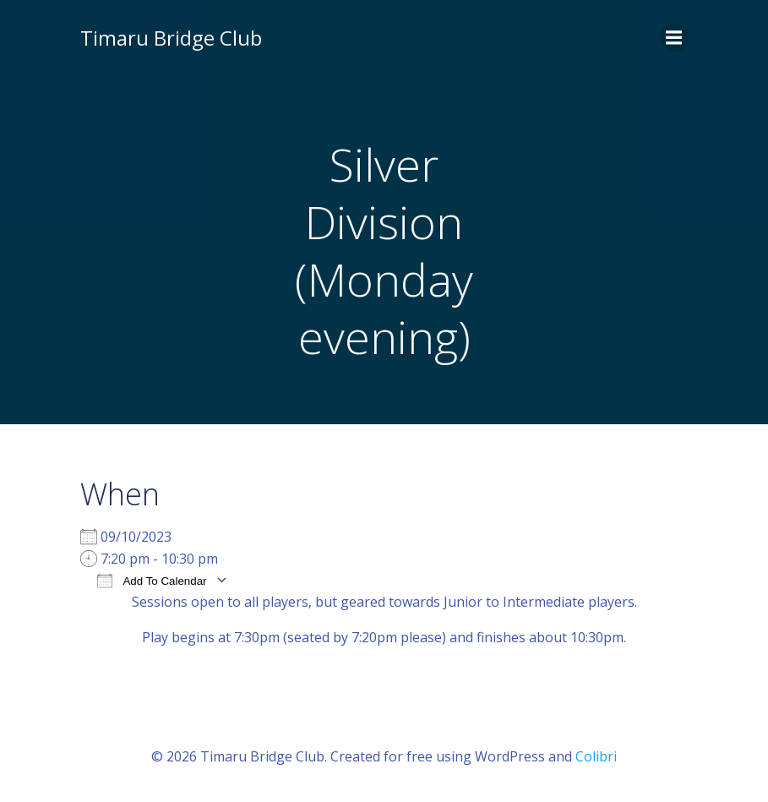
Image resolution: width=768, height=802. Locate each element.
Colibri (596, 756)
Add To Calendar (152, 580)
